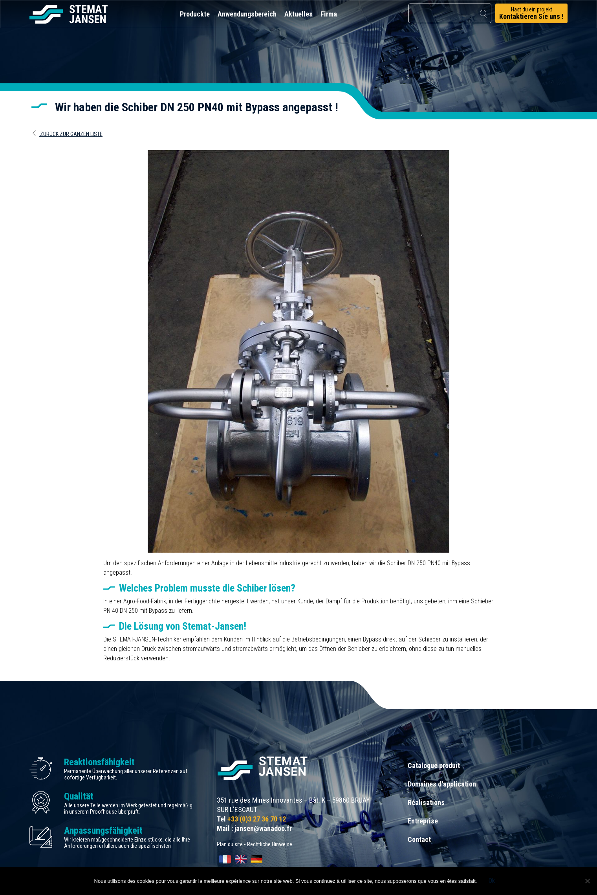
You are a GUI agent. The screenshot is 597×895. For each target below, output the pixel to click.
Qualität (78, 796)
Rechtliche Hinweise (269, 844)
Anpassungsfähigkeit (103, 830)
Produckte (195, 14)
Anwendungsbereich (247, 14)
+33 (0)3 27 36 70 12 (256, 819)
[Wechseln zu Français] (225, 859)
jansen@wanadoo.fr (263, 828)
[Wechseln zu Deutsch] (256, 859)
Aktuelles (298, 14)
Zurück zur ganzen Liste (67, 134)
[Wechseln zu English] (241, 859)
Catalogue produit (434, 765)
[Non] (587, 881)
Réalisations (426, 802)
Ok (492, 880)
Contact (419, 839)
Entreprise (423, 821)
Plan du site (230, 844)
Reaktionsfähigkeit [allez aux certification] (99, 762)
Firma (328, 14)
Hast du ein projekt (531, 13)
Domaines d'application (442, 784)
